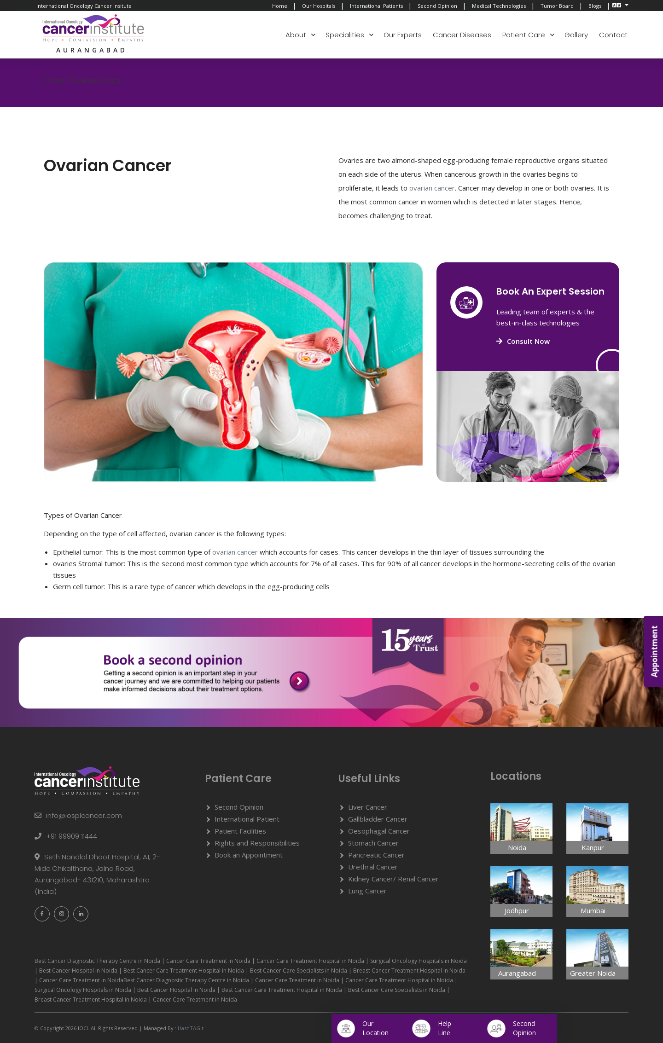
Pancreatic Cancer (376, 854)
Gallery (576, 35)
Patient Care (523, 35)
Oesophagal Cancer (379, 830)
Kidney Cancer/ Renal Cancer (393, 878)
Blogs (594, 5)
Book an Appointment (249, 854)
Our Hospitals (318, 5)
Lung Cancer (367, 890)
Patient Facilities (240, 830)
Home (279, 5)
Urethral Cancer (373, 866)
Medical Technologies (499, 5)
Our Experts (403, 35)
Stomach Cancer (373, 842)
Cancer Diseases (462, 35)
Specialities (345, 35)
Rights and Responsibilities (257, 842)
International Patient (247, 818)
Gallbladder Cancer (377, 818)
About (295, 35)
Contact (613, 35)
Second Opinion (437, 5)
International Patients (376, 5)
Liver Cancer (367, 806)
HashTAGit (190, 1028)
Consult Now (523, 341)
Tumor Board (557, 5)
